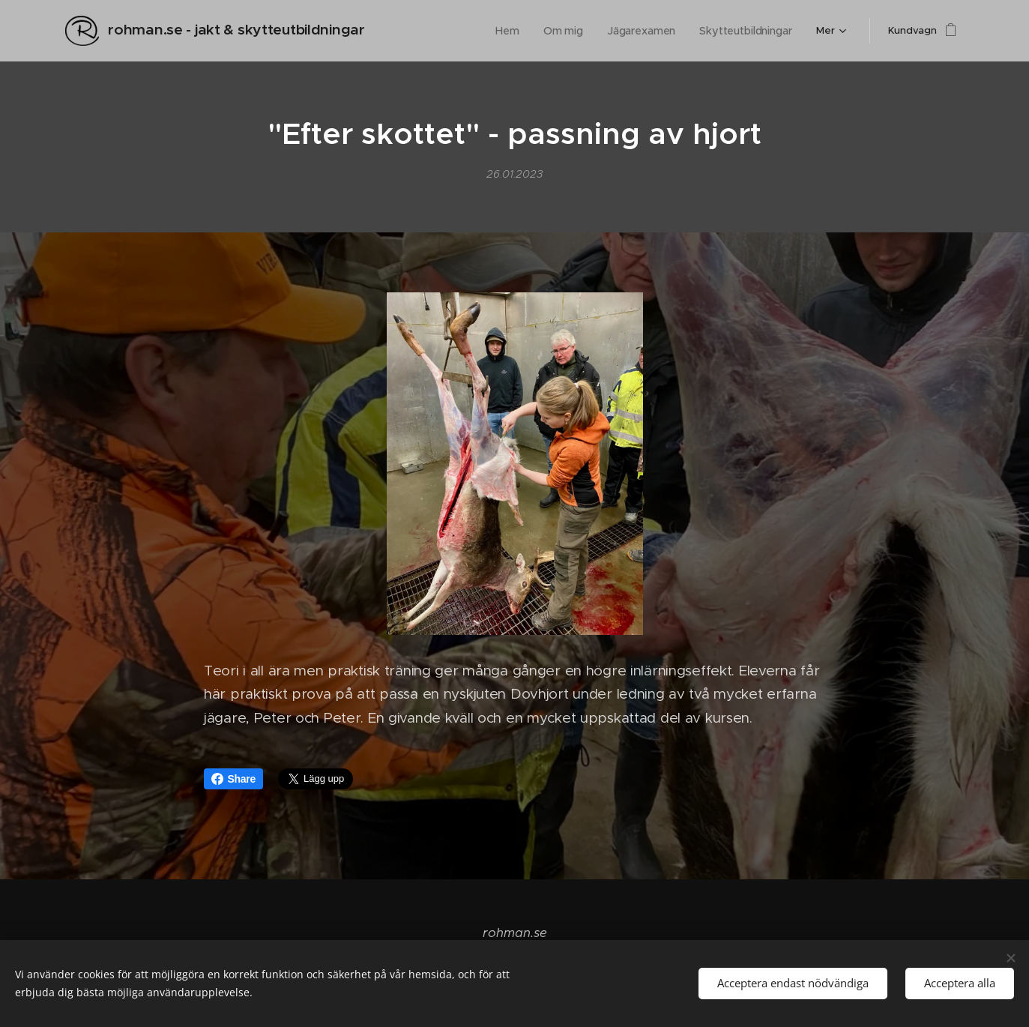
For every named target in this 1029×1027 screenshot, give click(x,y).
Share (233, 779)
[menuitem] (433, 30)
